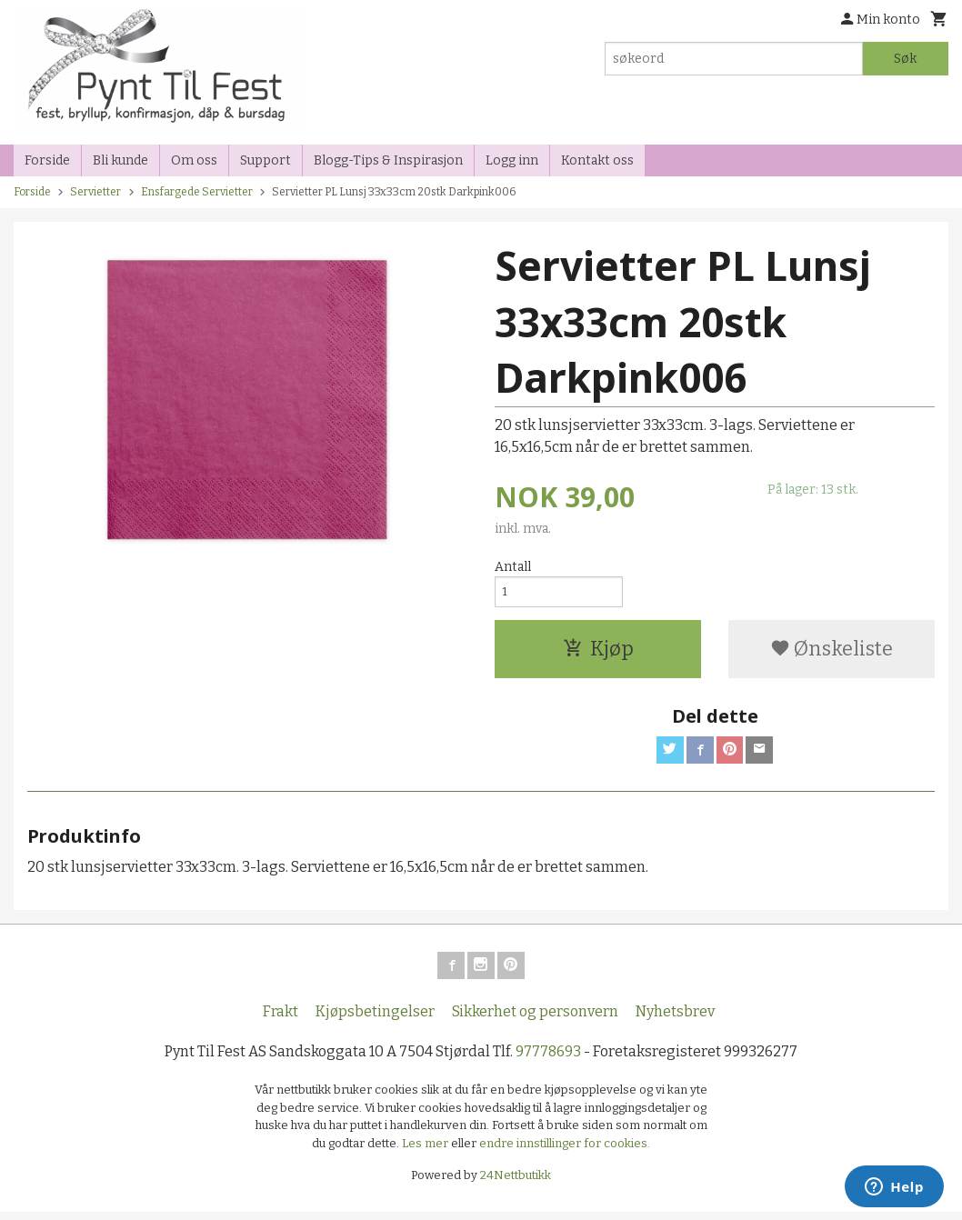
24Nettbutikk (515, 1183)
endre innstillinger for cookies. (564, 1151)
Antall (513, 567)
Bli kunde (120, 160)
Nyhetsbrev (675, 1019)
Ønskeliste (831, 653)
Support (265, 160)
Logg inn (512, 160)
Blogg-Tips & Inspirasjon (388, 160)
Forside (47, 160)
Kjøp (598, 653)
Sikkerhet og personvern (535, 1019)
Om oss (194, 160)
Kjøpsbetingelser (375, 1019)
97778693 (548, 1059)
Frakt (280, 1019)
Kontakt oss (597, 160)
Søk (905, 58)
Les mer (426, 1151)
